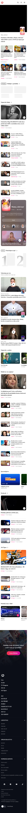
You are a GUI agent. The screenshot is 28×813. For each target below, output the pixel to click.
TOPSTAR (3, 726)
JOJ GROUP (4, 714)
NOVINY (3, 743)
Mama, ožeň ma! (17, 207)
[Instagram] (10, 784)
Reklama (3, 765)
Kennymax (8, 801)
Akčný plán (3, 777)
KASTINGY (4, 709)
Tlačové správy (4, 762)
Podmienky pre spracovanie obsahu (7, 789)
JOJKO (3, 704)
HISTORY (3, 734)
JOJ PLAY (4, 698)
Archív (3, 682)
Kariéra (2, 772)
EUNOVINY (3, 753)
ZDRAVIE (3, 731)
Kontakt (2, 796)
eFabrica (16, 801)
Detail (13, 220)
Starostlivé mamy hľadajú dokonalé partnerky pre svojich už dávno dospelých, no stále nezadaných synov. (12, 215)
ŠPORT (2, 748)
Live (2, 680)
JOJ (2, 696)
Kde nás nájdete (4, 770)
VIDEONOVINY (4, 750)
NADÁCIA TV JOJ (6, 706)
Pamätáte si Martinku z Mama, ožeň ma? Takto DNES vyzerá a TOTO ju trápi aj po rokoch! (12, 39)
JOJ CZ (3, 712)
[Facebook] (4, 784)
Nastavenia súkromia (4, 793)
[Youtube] (16, 784)
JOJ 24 (3, 688)
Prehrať (13, 653)
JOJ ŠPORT (4, 701)
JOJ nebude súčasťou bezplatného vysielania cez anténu (12, 775)
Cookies (2, 791)
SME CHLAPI (4, 728)
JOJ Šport (4, 690)
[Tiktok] (22, 784)
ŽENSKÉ (3, 723)
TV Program (4, 685)
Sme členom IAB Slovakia (5, 795)
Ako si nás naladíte (5, 767)
